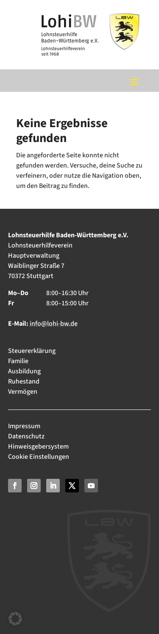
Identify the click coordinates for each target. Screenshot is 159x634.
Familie (18, 361)
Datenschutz (26, 436)
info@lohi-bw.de (54, 323)
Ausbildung (24, 371)
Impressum (25, 426)
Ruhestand (23, 381)
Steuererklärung (32, 350)
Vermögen (22, 391)
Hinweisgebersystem (38, 446)
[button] (15, 618)
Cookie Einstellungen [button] (38, 456)
